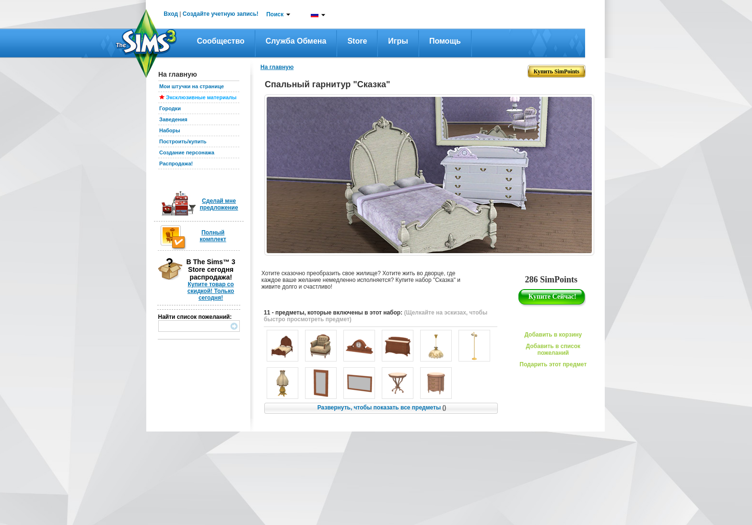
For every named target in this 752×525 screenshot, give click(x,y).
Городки (170, 108)
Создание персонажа (186, 152)
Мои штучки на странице (191, 86)
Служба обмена (296, 41)
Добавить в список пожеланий (553, 349)
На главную (277, 67)
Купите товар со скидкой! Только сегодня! (211, 291)
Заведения (173, 119)
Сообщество (221, 41)
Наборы (169, 130)
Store (357, 41)
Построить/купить (183, 141)
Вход (171, 14)
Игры (398, 41)
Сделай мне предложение (219, 204)
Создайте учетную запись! (220, 14)
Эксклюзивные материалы (201, 97)
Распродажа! (176, 163)
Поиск (274, 14)
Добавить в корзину (553, 334)
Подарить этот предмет (553, 364)
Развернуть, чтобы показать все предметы (381, 407)
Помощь (445, 41)
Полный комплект (213, 236)
